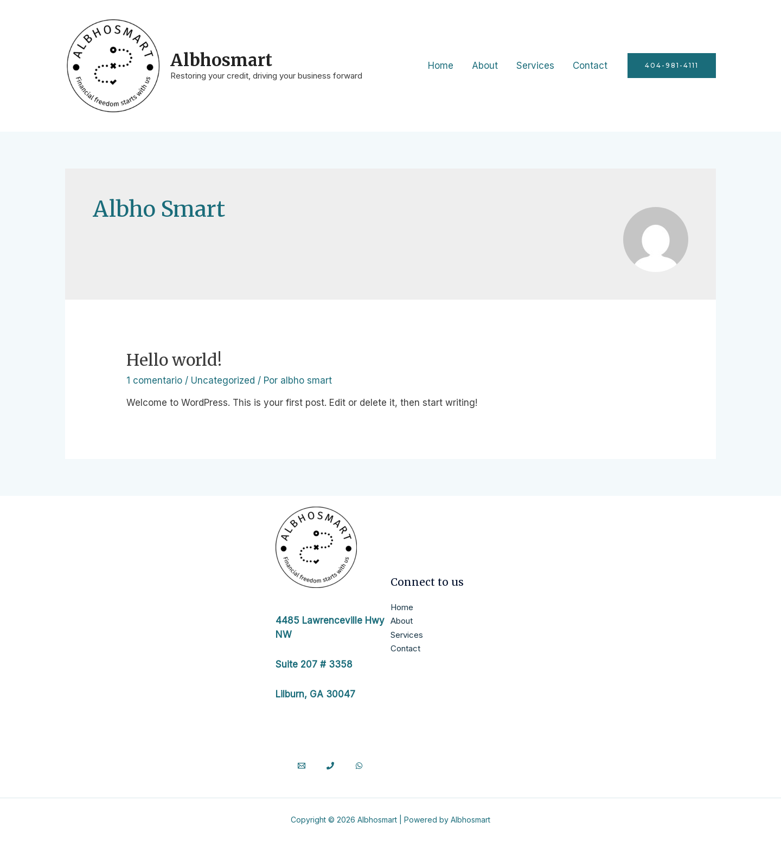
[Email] (301, 765)
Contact (590, 65)
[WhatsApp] (359, 765)
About (485, 65)
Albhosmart (221, 59)
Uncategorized (223, 380)
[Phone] (330, 765)
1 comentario (154, 380)
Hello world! (174, 360)
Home (440, 65)
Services (535, 65)
